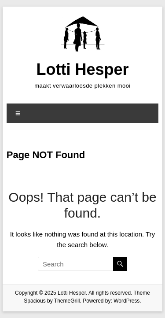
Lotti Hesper (82, 69)
